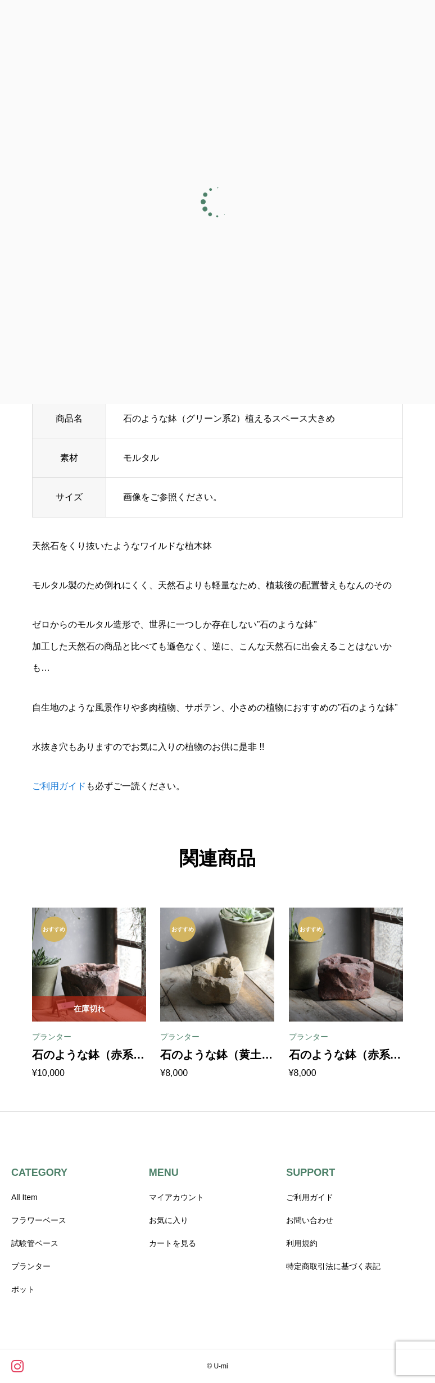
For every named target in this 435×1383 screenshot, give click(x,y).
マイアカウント (176, 1197)
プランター (31, 1266)
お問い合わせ (309, 1220)
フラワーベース (38, 1220)
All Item (24, 1197)
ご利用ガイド (59, 786)
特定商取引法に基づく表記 (333, 1266)
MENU (164, 1172)
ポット (23, 1289)
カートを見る (172, 1243)
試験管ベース (34, 1243)
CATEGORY (39, 1172)
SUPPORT (310, 1172)
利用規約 (302, 1243)
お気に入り (168, 1220)
